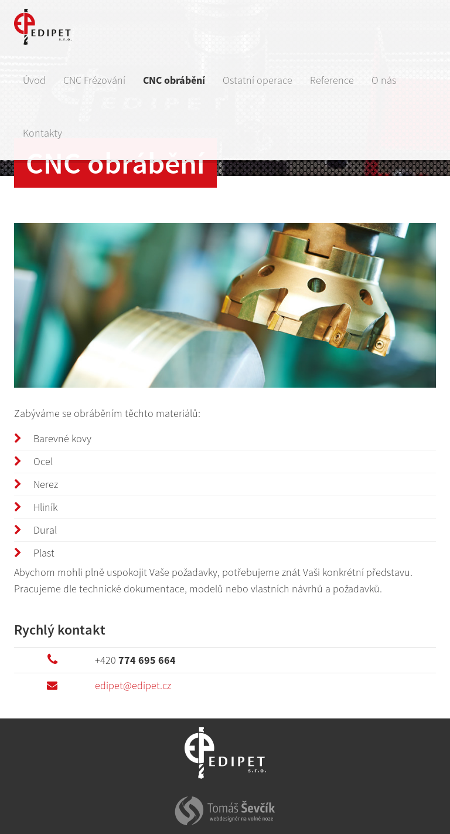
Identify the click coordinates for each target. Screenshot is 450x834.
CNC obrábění (174, 80)
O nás (383, 80)
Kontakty (42, 133)
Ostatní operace (257, 80)
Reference (332, 80)
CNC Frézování (94, 80)
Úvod (34, 80)
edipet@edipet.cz (133, 685)
